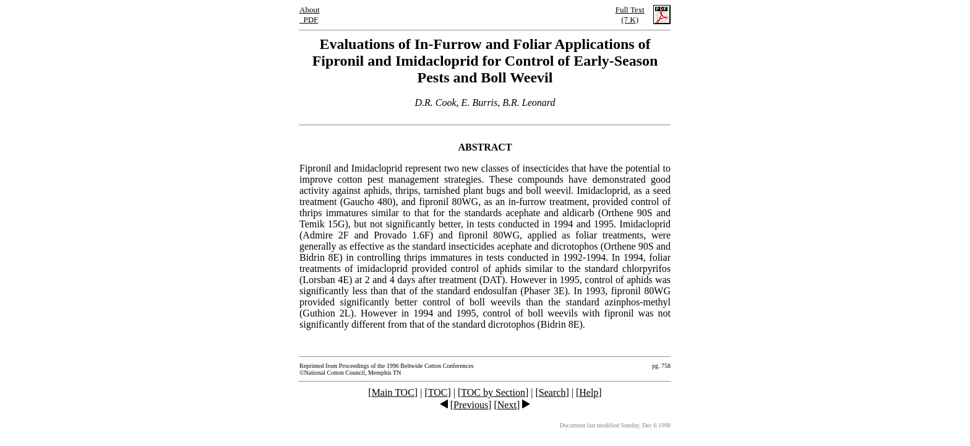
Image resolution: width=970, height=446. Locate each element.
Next (507, 405)
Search (552, 392)
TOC (438, 392)
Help (588, 392)
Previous (470, 405)
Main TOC (393, 392)
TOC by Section (493, 392)
